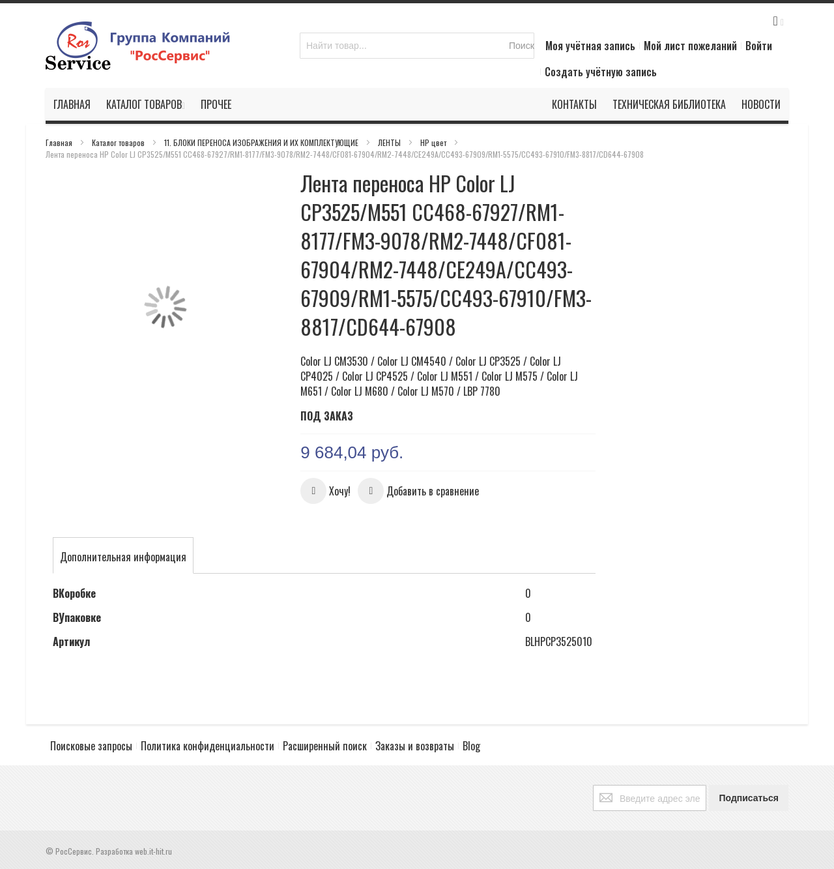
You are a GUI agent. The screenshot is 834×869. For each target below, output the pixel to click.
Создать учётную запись (601, 72)
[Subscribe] (748, 798)
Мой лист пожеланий (690, 45)
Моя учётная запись (590, 45)
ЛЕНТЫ (390, 142)
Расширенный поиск (325, 746)
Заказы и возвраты (414, 746)
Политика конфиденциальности (207, 746)
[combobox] (417, 46)
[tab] (123, 557)
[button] (325, 491)
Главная (60, 142)
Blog (471, 746)
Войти (758, 45)
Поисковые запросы (91, 746)
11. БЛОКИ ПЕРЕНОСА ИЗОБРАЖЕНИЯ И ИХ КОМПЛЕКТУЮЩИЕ (262, 142)
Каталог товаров (119, 142)
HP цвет (434, 142)
